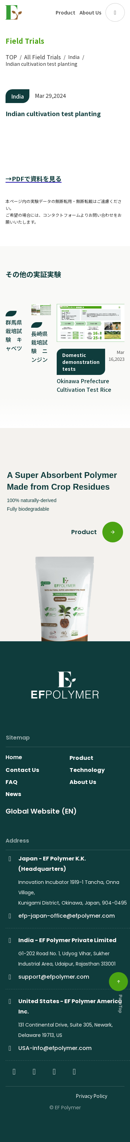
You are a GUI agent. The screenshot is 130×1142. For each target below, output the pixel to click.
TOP (11, 56)
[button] (115, 12)
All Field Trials (42, 56)
